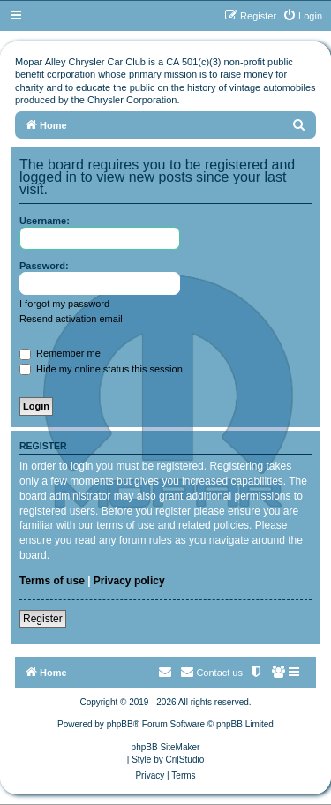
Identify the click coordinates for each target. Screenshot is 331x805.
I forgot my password (64, 303)
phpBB (120, 724)
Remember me (60, 353)
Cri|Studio (185, 759)
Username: (44, 220)
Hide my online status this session (101, 369)
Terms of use (52, 581)
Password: (44, 265)
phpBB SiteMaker (166, 747)
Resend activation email (71, 318)
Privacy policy (129, 581)
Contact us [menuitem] (211, 672)
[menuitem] (302, 15)
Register (43, 619)
